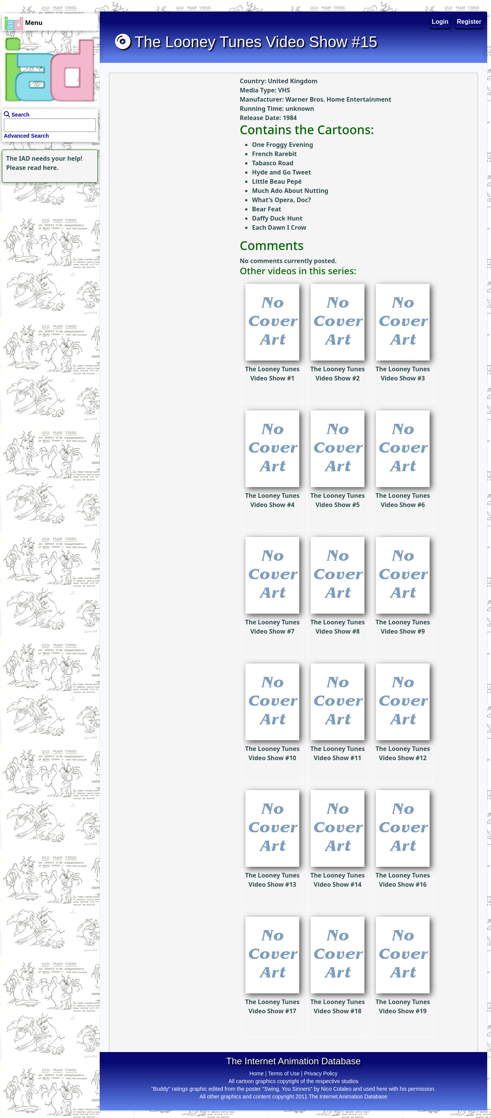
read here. (43, 167)
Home (256, 1073)
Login (440, 21)
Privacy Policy (321, 1073)
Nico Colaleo (336, 1089)
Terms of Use (284, 1073)
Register (469, 21)
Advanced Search (26, 136)
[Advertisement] (48, 232)
